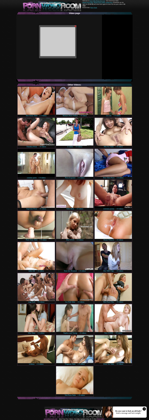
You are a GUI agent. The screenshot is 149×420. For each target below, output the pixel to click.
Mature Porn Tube (87, 2)
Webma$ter (100, 419)
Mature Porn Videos (99, 2)
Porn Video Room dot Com (97, 1)
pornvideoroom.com (50, 419)
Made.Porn (109, 2)
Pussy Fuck (93, 7)
